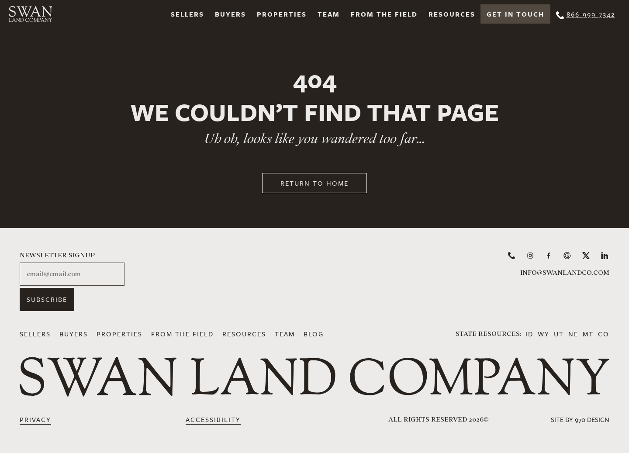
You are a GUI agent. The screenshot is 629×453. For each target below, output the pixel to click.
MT (588, 334)
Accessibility (213, 419)
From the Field (384, 14)
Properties (282, 14)
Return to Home (314, 183)
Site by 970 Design (580, 419)
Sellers (187, 14)
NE (573, 334)
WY (544, 334)
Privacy (35, 419)
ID (529, 334)
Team (329, 14)
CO (603, 334)
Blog (314, 334)
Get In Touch (515, 14)
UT (559, 334)
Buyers (230, 14)
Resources (452, 14)
